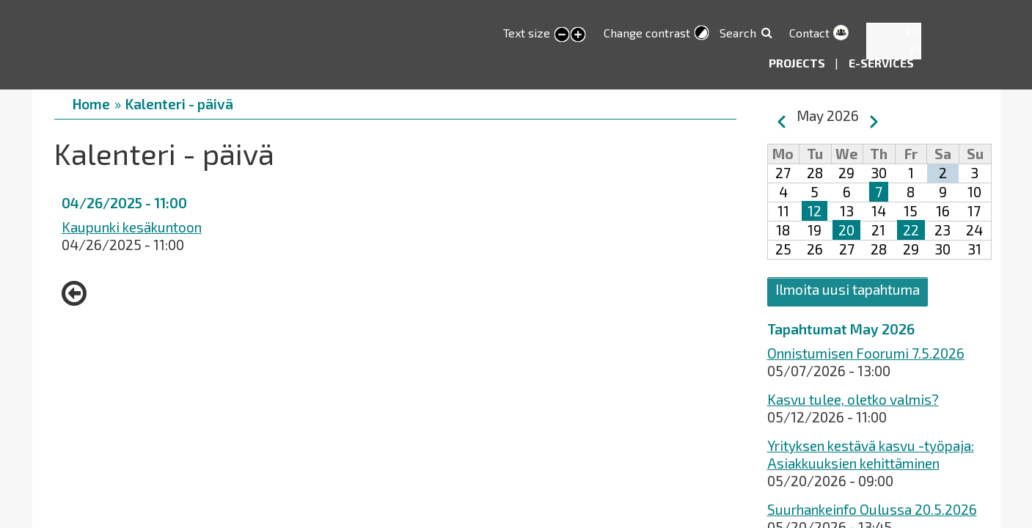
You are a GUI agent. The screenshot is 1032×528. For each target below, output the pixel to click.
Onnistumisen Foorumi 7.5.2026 (866, 353)
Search (738, 33)
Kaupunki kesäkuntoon (132, 227)
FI (915, 49)
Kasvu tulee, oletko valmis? (853, 399)
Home (91, 103)
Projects (798, 63)
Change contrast (647, 33)
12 (814, 210)
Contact (809, 33)
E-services (881, 63)
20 (846, 229)
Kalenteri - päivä (179, 103)
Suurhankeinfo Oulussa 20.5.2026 (872, 509)
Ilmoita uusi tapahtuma (847, 289)
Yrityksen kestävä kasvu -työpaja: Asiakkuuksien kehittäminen (870, 454)
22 (911, 229)
